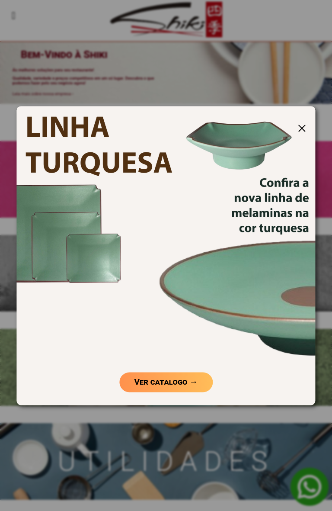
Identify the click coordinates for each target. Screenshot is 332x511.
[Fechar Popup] (302, 128)
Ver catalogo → (166, 382)
